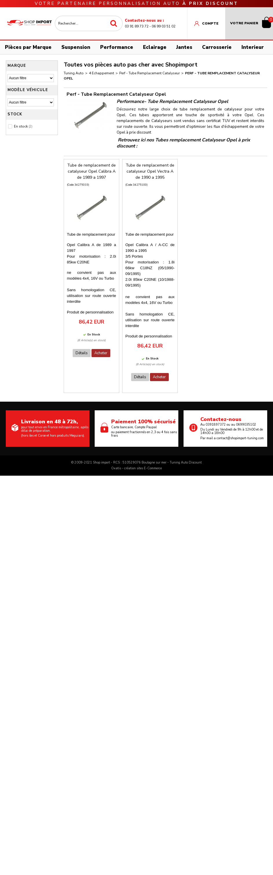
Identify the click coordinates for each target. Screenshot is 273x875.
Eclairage (154, 47)
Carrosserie (217, 47)
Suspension (75, 47)
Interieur (252, 47)
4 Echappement (101, 73)
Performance (116, 47)
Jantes (184, 47)
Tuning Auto (74, 73)
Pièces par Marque (28, 47)
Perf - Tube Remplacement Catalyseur (149, 73)
